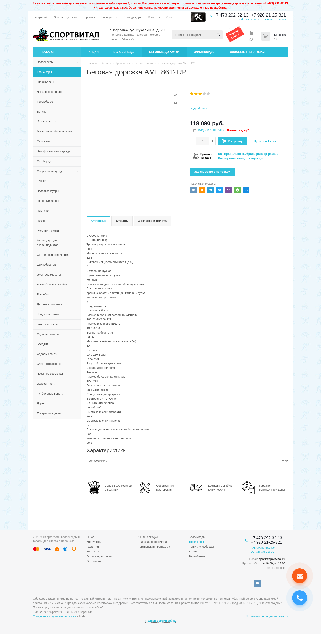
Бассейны (43, 294)
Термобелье (45, 101)
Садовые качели (48, 334)
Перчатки (43, 210)
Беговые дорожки (164, 52)
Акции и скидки (148, 537)
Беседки (42, 344)
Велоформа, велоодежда (54, 151)
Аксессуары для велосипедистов (48, 243)
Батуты (41, 111)
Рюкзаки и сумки (48, 230)
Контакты (93, 551)
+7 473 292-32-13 (231, 15)
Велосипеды (123, 52)
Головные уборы (48, 200)
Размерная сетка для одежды (240, 158)
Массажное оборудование (54, 131)
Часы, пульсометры (50, 373)
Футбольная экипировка (53, 254)
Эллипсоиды (204, 52)
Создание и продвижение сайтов (55, 616)
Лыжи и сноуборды (49, 91)
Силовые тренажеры (247, 52)
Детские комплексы (50, 304)
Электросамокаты (49, 274)
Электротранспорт (49, 363)
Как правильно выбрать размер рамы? (248, 154)
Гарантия (93, 546)
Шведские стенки (48, 314)
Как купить (94, 541)
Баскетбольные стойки (52, 284)
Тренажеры (44, 72)
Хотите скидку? (238, 130)
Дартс (41, 403)
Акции (94, 52)
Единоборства (46, 264)
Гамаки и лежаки (48, 324)
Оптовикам (94, 561)
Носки (41, 220)
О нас (90, 537)
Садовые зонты (47, 354)
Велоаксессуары (48, 191)
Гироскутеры (45, 81)
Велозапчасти (46, 383)
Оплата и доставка (99, 556)
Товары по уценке (49, 413)
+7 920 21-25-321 (268, 15)
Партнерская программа (154, 546)
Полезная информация (153, 541)
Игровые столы (47, 121)
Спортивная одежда (50, 171)
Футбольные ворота (50, 393)
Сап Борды (44, 161)
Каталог (48, 52)
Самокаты (43, 141)
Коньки (41, 181)
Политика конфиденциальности (267, 616)
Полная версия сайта (160, 620)
